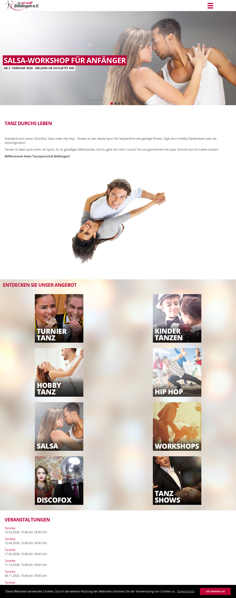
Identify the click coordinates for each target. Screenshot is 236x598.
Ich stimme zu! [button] (215, 591)
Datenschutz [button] (186, 591)
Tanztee (10, 528)
